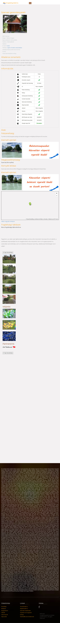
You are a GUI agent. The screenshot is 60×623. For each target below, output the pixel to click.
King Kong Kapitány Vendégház (32, 518)
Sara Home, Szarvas (45, 490)
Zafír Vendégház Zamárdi (47, 485)
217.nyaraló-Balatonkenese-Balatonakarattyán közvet (49, 511)
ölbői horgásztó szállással (28, 591)
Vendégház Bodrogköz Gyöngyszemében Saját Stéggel (21, 514)
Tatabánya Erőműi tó (37, 578)
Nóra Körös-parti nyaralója (46, 567)
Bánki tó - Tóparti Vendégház (28, 585)
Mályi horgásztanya (5, 553)
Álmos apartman (21, 534)
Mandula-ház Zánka (14, 534)
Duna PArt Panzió (41, 497)
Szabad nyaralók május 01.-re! (31, 504)
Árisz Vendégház (18, 486)
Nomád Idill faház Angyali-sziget (53, 525)
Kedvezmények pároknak (46, 552)
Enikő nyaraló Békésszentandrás (41, 474)
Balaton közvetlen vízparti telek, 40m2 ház (35, 530)
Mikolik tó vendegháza (55, 560)
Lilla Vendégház (24, 470)
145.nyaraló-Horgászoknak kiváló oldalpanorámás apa (17, 506)
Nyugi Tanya (51, 585)
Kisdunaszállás (14, 560)
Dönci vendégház (48, 470)
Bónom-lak (30, 573)
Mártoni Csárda (44, 515)
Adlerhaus (8, 514)
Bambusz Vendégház (45, 493)
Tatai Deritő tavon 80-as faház (31, 544)
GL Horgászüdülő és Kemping (50, 483)
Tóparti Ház (3, 561)
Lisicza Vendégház (11, 478)
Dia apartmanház (8, 560)
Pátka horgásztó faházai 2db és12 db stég (34, 558)
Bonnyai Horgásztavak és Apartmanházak (51, 534)
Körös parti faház (10, 571)
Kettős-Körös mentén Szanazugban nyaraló (18, 481)
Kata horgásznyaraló (11, 533)
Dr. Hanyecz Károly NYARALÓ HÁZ (23, 526)
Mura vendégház (42, 517)
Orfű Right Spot (26, 493)
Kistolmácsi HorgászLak (25, 519)
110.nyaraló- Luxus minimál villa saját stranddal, (10, 512)
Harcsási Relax (4, 518)
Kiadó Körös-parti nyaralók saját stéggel (51, 581)
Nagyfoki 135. (53, 521)
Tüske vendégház (12, 499)
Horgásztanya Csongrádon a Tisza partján (9, 554)
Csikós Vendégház (39, 485)
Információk (4, 614)
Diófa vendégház (10, 468)
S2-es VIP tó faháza (11, 528)
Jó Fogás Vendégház (55, 528)
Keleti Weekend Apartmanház (13, 527)
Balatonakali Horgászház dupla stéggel (51, 533)
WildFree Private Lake (51, 532)
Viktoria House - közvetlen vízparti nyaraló (16, 487)
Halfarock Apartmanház (13, 479)
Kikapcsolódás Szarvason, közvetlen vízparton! (18, 530)
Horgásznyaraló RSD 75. (40, 501)
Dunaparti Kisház (32, 485)
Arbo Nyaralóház (36, 573)
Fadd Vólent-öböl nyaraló (35, 566)
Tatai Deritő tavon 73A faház (10, 544)
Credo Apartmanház (55, 552)
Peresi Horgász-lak (12, 494)
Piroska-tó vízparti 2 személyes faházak (22, 551)
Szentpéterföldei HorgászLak (35, 519)
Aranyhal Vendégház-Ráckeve (45, 486)
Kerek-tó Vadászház (16, 477)
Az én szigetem (24, 486)
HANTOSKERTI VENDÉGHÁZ (51, 547)
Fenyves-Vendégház (23, 553)
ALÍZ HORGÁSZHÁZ (10, 574)
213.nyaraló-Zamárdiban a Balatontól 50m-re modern (34, 505)
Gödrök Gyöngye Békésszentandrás (52, 517)
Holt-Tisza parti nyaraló (42, 559)
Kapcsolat (4, 616)
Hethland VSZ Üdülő (51, 515)
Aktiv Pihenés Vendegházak (28, 578)
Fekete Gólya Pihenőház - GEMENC (34, 490)
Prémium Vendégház (23, 581)
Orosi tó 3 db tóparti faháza (48, 530)
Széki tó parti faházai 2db (21, 558)
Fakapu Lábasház (40, 504)
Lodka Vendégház (31, 468)
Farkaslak (48, 574)
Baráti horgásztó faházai (40, 561)
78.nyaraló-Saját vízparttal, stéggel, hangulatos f (45, 512)
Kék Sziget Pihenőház (52, 573)
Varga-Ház (25, 490)
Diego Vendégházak (52, 491)
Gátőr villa (51, 479)
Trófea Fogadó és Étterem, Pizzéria (44, 538)
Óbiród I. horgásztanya (40, 520)
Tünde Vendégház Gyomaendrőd (25, 540)
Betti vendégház (20, 567)
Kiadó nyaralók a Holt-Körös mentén (35, 552)
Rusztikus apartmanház (53, 571)
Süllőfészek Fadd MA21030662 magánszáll (17, 497)
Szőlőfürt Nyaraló (20, 550)
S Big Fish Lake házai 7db (34, 521)
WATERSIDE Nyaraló (34, 472)
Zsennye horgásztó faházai (30, 561)
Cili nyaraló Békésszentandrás (53, 474)
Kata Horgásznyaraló (32, 520)
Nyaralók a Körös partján (27, 559)
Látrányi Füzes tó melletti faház (33, 548)
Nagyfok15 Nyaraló (37, 494)
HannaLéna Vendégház (45, 494)
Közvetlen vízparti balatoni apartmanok (39, 480)
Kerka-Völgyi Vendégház (24, 517)
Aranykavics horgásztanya (50, 539)
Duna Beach (24, 533)
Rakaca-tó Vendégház (55, 477)
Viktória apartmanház (11, 501)
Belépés (3, 608)
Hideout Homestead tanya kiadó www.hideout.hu (31, 532)
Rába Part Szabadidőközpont (39, 585)
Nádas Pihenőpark (37, 537)
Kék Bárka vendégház (20, 499)
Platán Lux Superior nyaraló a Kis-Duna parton (14, 493)
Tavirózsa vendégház (44, 468)
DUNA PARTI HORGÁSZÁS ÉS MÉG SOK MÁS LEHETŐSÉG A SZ (14, 500)
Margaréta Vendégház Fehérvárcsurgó (17, 572)
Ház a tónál (7, 540)
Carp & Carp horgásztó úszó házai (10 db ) (27, 574)
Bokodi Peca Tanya (43, 500)
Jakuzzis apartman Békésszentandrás (21, 524)
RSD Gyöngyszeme (44, 471)
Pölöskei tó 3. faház (55, 520)
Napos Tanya (40, 534)
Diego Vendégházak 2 (12, 490)
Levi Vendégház (42, 513)
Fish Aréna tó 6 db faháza (32, 538)
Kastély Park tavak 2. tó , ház (31, 479)
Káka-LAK (30, 524)
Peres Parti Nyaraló (5, 524)
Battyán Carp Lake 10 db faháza (26, 527)
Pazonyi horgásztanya (55, 538)
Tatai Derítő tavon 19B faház (29, 545)
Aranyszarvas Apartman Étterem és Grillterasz (27, 554)
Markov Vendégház (46, 535)
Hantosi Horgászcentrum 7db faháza (23, 535)
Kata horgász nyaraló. (22, 479)
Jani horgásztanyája (25, 501)
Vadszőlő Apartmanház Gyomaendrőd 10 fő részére (24, 531)
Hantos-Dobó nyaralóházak (21, 548)
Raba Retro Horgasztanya (36, 567)
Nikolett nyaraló (32, 501)
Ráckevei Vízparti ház (10, 485)
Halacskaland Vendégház (16, 474)
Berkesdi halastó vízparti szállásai (36, 535)
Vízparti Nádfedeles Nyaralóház (38, 555)
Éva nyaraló (49, 580)
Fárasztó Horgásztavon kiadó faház (17, 488)
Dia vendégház (19, 513)
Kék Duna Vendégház (47, 528)
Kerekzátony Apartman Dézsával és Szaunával (36, 470)
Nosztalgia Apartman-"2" (27, 560)
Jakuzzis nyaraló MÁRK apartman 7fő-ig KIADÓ (40, 571)
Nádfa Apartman (4, 478)
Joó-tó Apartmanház (28, 572)
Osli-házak (21, 480)
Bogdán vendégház (17, 485)
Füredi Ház (48, 477)
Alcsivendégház (53, 574)
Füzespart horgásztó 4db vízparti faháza (39, 525)
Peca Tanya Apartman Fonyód (53, 551)
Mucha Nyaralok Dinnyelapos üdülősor (40, 580)
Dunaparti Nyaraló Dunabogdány (31, 497)
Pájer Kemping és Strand (19, 547)
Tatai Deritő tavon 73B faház (20, 544)
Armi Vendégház (27, 547)
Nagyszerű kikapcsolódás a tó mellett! (13, 517)
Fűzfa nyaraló (41, 524)
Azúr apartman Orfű (51, 584)
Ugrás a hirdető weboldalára (14, 47)
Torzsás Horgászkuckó (40, 483)
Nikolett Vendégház (45, 519)
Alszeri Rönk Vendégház (31, 546)
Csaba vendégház (27, 491)
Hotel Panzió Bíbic (50, 537)
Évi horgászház (30, 486)
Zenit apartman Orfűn (51, 531)
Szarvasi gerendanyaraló (11, 578)
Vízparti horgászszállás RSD (51, 518)
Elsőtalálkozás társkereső (27, 616)
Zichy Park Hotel (42, 553)
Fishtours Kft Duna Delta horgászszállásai (30, 587)
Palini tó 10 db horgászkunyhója (50, 524)
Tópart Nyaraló (8, 492)
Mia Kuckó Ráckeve (32, 483)
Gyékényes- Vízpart (14, 546)
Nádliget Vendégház (5, 530)
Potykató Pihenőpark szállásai (19, 561)
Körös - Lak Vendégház (35, 575)
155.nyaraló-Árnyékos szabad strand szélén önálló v (20, 508)
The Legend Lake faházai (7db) (12, 480)
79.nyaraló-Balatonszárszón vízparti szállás (28, 512)
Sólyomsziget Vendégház (11, 498)
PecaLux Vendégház (51, 514)
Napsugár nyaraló (41, 539)
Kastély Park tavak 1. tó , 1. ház (43, 479)
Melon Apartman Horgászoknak (7, 491)
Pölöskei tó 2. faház (5, 521)
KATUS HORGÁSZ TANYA (12, 567)
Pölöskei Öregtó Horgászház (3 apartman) (28, 584)
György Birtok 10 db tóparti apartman (40, 527)
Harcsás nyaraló (56, 558)
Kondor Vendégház (45, 526)
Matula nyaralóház (14, 537)
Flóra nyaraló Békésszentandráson (20, 484)
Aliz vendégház (20, 560)
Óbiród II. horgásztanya (15, 520)
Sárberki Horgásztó (19, 578)
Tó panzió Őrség (24, 538)
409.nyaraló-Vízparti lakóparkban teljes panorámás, (14, 505)
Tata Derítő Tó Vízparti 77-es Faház (19, 473)
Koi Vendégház (52, 481)
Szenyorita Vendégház (27, 567)
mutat (8, 45)
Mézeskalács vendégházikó (6, 568)
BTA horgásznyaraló (31, 484)
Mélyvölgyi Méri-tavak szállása (12, 555)
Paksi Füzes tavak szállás (41, 574)
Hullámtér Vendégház (29, 499)
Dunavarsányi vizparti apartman (11, 565)
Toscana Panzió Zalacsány (45, 521)
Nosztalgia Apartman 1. (44, 566)
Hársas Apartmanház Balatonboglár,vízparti (47, 472)
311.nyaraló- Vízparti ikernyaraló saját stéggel (30, 511)
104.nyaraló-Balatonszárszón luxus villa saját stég (38, 507)
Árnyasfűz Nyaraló (10, 551)
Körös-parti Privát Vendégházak (11, 550)
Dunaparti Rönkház (12, 472)
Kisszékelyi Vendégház (52, 587)
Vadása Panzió (36, 499)
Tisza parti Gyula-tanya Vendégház (17, 591)
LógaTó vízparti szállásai (39, 581)
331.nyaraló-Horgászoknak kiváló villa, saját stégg (34, 510)
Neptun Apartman (31, 541)
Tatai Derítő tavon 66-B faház (39, 545)
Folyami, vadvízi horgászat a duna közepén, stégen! (16, 518)
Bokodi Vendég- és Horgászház (36, 526)
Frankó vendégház (18, 501)
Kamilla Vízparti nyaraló (14, 540)
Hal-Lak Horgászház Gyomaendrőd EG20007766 (33, 528)
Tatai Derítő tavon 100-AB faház (51, 545)
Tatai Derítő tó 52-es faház (18, 491)
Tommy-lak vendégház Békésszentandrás (34, 481)
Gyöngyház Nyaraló (5, 471)
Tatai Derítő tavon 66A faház (42, 544)
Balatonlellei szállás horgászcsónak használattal (18, 515)
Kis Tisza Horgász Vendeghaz (33, 500)
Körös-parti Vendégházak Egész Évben (37, 547)
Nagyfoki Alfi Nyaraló (7, 537)
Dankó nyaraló (11, 524)
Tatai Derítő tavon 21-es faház (6, 545)
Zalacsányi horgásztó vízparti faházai (16, 579)
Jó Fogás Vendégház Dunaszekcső (46, 550)
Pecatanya (47, 585)
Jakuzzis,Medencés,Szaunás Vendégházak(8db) (46, 554)
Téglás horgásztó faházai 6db (20, 478)
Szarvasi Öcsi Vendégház (43, 573)
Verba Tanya (31, 537)
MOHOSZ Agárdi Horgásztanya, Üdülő (38, 588)
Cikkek (3, 612)
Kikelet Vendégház (18, 533)
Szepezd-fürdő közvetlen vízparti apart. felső (30, 513)
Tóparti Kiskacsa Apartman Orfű (35, 493)
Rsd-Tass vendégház (36, 471)
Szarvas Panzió (47, 541)
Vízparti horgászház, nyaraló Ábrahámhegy (35, 533)
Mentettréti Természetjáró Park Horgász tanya (38, 551)
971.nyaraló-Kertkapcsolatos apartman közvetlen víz (38, 506)
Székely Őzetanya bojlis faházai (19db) (22, 539)
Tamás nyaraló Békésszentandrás (28, 474)
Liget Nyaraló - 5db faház (35, 540)
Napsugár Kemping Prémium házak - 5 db (20, 525)
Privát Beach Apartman (39, 473)
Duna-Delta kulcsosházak (30, 478)
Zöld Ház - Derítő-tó (45, 481)
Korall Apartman (48, 546)
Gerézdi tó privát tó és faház (47, 487)
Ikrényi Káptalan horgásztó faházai (25, 555)
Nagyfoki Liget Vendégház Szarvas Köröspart (44, 488)
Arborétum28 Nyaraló (25, 485)
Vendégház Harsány (52, 578)
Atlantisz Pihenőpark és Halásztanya (23, 472)
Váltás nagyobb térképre (8, 221)
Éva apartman (16, 574)
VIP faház (57, 575)
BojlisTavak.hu (24, 608)
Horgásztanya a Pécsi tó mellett (24, 588)
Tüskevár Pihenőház (36, 560)
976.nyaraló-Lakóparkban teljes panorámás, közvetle (15, 504)
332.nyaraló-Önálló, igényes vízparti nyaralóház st (16, 510)
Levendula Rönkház (17, 470)
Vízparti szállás (4, 527)
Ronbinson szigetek (19, 585)
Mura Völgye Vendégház (34, 517)
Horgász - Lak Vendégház (41, 477)
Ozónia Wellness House (52, 471)
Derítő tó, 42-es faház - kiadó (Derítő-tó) (13, 538)
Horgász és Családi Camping (51, 561)
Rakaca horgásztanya (34, 539)
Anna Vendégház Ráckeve (16, 492)
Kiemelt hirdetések (25, 610)
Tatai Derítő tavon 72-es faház (53, 544)
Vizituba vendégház (39, 478)
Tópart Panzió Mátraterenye (32, 586)
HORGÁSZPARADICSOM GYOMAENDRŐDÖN (44, 568)
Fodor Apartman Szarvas (23, 541)
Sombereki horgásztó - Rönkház (33, 553)
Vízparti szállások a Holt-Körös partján (47, 575)
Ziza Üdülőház (4, 580)
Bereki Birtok (9, 477)
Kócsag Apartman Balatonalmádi (44, 586)
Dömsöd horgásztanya (50, 588)
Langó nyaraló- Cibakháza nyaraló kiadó (14, 532)
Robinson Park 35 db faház (10, 558)
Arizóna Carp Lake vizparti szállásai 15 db (48, 498)
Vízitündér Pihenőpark (51, 480)
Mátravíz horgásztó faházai (42, 584)
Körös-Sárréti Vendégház (30, 473)
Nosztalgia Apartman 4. (39, 541)
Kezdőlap (3, 606)
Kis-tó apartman (26, 566)
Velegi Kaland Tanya (8, 470)
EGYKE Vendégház (50, 548)
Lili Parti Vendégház (31, 515)
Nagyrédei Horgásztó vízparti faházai (13, 573)
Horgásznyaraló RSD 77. (49, 501)
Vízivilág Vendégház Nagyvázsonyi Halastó (21, 483)
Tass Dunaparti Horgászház (45, 492)
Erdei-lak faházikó (55, 580)
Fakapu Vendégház (42, 518)
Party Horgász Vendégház (35, 492)
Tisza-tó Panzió (44, 537)
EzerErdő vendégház (22, 546)
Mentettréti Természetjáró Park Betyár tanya (9, 552)
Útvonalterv (39, 123)
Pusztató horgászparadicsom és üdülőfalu (14, 587)
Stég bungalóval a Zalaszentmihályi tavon (26, 568)
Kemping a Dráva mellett (54, 541)
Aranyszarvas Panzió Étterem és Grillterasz (39, 491)
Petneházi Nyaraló (27, 575)
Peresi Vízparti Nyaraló (27, 579)
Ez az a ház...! (38, 515)
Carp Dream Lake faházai (18, 566)
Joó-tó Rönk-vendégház (44, 572)
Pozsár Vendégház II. (5, 526)
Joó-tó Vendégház (36, 572)
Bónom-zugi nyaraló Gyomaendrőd (27, 564)
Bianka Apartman (44, 532)
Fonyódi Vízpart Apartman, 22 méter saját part (33, 487)
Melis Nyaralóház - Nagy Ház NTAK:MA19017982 (26, 565)
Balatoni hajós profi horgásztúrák (7, 559)
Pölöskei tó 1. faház (13, 521)
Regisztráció (4, 610)
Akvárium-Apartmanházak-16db (40, 531)
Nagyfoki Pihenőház (52, 519)
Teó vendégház (4, 468)
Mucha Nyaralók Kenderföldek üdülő (14, 580)
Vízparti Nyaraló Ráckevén (54, 490)
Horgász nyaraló (35, 559)
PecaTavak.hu (24, 606)
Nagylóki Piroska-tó (31, 581)
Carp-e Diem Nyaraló (28, 550)
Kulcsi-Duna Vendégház (27, 480)
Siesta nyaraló (56, 499)
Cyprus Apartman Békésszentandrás (46, 499)
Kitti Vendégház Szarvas (30, 488)
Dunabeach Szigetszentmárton (16, 519)
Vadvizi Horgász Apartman (51, 540)
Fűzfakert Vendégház (49, 513)
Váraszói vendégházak (10, 585)
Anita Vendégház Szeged (23, 552)
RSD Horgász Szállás (48, 473)
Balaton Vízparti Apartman (10, 486)
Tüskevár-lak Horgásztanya (45, 560)
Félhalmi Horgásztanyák (5, 534)
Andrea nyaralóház (50, 579)
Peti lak (7, 579)
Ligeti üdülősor (30, 580)
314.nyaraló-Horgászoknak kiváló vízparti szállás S (13, 511)
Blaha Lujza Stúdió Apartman (23, 537)
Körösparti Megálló (48, 520)
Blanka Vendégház (18, 559)
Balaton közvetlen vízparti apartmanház (21, 468)
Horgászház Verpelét (55, 567)
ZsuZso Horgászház (5, 479)
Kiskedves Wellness (20, 494)
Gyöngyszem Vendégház (19, 528)
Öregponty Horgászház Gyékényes (20, 586)
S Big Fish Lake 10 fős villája (23, 521)
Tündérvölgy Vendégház (40, 546)
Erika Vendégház (35, 524)
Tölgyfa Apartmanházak (25, 492)
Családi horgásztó (16, 564)
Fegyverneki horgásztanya (14, 553)
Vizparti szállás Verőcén (49, 497)
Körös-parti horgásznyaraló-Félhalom (31, 534)
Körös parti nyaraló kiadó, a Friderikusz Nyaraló (10, 581)
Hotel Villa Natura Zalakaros (53, 555)
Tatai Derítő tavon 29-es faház (18, 545)
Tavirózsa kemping (9, 561)
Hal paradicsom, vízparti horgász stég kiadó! (51, 478)
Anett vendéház (20, 490)
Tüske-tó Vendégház (13, 471)
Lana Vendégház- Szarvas (54, 526)
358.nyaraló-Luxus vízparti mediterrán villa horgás (39, 508)
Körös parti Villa (50, 564)
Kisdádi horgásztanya (24, 520)
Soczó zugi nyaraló (43, 579)
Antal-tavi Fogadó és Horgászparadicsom (8, 535)
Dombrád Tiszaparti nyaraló (11, 548)
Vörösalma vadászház (24, 477)
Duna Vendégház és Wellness (34, 498)
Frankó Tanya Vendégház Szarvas (40, 564)
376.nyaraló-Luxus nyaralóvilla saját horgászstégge (19, 507)
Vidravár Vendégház (13, 526)
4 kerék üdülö (21, 575)
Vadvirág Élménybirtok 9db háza (22, 498)
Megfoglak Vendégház (39, 484)
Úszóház (30, 525)
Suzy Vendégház (44, 578)
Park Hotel (46, 555)
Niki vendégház (43, 540)
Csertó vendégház (32, 477)
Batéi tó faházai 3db (43, 548)
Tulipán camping (36, 550)
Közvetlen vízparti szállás (48, 484)
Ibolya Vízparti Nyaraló (36, 579)
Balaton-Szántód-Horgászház (47, 558)
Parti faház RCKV (35, 514)
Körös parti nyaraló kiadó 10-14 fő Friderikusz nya (22, 571)
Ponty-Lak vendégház (24, 573)
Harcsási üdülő (24, 580)
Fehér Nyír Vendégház (9, 531)
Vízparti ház (37, 468)
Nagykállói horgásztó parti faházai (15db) (12, 584)
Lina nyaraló (56, 579)
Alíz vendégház (15, 568)
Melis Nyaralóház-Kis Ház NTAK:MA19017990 (44, 565)
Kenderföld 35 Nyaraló (28, 494)
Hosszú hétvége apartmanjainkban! (52, 553)
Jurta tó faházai (9, 564)
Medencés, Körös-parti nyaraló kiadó (8, 539)
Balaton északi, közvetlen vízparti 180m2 (24, 471)
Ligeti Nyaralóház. (36, 486)
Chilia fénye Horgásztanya (43, 587)
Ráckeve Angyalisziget (10, 547)
